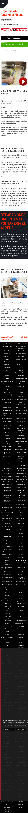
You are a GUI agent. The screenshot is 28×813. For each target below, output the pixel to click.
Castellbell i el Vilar (7, 518)
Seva (20, 541)
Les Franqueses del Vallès (7, 568)
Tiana (21, 526)
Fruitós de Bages (7, 464)
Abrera (7, 595)
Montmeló (21, 626)
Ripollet (21, 392)
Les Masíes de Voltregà (7, 563)
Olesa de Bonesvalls (7, 801)
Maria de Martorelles (7, 577)
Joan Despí (7, 444)
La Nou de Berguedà (7, 461)
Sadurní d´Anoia (7, 507)
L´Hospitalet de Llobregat (7, 617)
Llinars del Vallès (21, 560)
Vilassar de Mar (21, 438)
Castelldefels (21, 804)
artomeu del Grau (7, 418)
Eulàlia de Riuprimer (21, 343)
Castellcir (7, 807)
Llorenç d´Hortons (7, 493)
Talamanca (7, 629)
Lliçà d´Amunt (21, 587)
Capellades (7, 364)
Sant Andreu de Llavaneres (21, 395)
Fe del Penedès (7, 532)
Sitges (7, 541)
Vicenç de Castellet (21, 449)
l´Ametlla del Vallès (21, 620)
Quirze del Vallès (21, 468)
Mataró (7, 405)
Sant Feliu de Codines (21, 496)
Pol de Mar (7, 473)
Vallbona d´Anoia (7, 554)
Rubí (21, 389)
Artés (7, 634)
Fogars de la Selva (21, 601)
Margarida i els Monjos (21, 532)
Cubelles (7, 592)
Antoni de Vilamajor (7, 395)
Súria (7, 557)
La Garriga (21, 613)
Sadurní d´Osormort (7, 512)
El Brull (7, 610)
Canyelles (21, 444)
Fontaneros (3, 50)
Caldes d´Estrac (21, 433)
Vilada (21, 512)
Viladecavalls (7, 425)
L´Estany (21, 616)
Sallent (21, 402)
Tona (7, 441)
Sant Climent (7, 574)
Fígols (7, 603)
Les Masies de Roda (21, 563)
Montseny (7, 438)
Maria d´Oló (7, 359)
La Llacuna (21, 610)
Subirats (21, 557)
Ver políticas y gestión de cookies (15, 725)
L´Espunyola (7, 620)
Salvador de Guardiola (7, 453)
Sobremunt (21, 536)
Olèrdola (21, 801)
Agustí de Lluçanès (21, 399)
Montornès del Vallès (7, 626)
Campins (7, 373)
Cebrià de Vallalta (21, 413)
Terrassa (7, 529)
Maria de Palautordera (21, 577)
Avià (21, 631)
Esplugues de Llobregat (7, 607)
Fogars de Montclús (7, 601)
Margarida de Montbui (7, 537)
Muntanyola (21, 435)
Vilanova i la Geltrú (21, 407)
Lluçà (7, 640)
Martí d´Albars (7, 490)
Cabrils (21, 370)
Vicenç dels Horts (7, 510)
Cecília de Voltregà (20, 507)
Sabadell (7, 504)
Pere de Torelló (7, 456)
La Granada (7, 613)
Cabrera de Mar (7, 421)
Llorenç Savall (21, 490)
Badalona (7, 428)
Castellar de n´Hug (21, 521)
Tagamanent (21, 629)
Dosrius (21, 590)
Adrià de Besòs (7, 402)
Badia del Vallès (21, 405)
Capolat (21, 362)
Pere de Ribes (7, 482)
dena (7, 804)
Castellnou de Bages (7, 637)
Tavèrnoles (7, 598)
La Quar (21, 571)
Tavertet (21, 595)
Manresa (7, 386)
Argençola (21, 634)
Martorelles (7, 351)
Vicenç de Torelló (21, 510)
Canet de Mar (7, 449)
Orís (21, 640)
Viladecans (21, 425)
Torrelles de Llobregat (20, 646)
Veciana (21, 546)
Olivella (7, 645)
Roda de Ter (7, 392)
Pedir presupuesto (14, 38)
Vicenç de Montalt (7, 413)
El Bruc (7, 590)
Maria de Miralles (7, 581)
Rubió (21, 384)
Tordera (21, 592)
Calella (7, 378)
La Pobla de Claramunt (21, 457)
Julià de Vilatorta (21, 359)
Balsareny (7, 367)
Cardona (21, 807)
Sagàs (21, 637)
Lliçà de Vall (7, 587)
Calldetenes (20, 375)
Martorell (21, 351)
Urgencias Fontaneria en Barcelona (12, 50)
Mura (7, 389)
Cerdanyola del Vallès (21, 623)
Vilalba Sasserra (7, 546)
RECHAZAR (9, 729)
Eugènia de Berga (7, 346)
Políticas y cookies (21, 810)
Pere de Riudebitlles (21, 479)
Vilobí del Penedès (21, 584)
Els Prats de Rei (7, 526)
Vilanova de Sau (21, 353)
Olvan (7, 642)
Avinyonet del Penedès (21, 429)
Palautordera (21, 500)
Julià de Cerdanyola (21, 441)
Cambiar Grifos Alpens (7, 810)
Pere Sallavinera (21, 473)
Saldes (7, 560)
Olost (20, 642)
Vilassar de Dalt (7, 407)
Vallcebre (21, 552)
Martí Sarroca (21, 484)
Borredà (7, 631)
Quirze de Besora (7, 471)
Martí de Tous (7, 487)
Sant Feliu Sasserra (7, 479)
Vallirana (20, 549)
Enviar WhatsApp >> (14, 44)
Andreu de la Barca (7, 399)
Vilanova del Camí (21, 418)
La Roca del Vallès (7, 571)
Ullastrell (21, 356)
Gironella (21, 606)
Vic (7, 515)
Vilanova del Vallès (7, 410)
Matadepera (7, 523)
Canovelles (21, 446)
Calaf (20, 515)
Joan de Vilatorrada (21, 378)
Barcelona (7, 343)
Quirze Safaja (7, 468)
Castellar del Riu (7, 521)
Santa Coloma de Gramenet (21, 347)
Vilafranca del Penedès (21, 422)
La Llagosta (21, 461)
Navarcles (21, 386)
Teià (21, 529)
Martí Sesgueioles (7, 484)
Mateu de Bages (21, 482)
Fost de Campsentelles (21, 464)
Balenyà (21, 367)
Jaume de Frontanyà (7, 381)
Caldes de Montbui (21, 476)
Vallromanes (7, 549)
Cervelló (7, 623)
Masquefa (21, 523)
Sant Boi (20, 416)
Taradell (21, 598)
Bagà (7, 370)
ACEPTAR (21, 729)
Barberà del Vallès (21, 364)
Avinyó (7, 433)
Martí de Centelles (21, 487)
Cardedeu (7, 362)
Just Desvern (21, 493)
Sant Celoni (21, 574)
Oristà (21, 543)
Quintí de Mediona (21, 471)
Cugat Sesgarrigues (21, 410)
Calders (7, 435)
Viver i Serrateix (7, 584)
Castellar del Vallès (21, 518)
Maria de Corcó (7, 356)
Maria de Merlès (21, 581)
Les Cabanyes (21, 567)
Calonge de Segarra (21, 373)
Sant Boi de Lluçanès (7, 416)
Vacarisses (21, 554)
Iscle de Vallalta (20, 381)
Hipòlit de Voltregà (7, 476)
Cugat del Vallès (21, 504)
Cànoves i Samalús (7, 446)
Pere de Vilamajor (21, 452)
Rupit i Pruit (7, 384)
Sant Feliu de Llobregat (7, 496)
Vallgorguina (7, 552)
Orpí (7, 543)
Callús (7, 375)
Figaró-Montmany (21, 603)
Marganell (7, 353)
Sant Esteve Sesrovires (7, 500)
